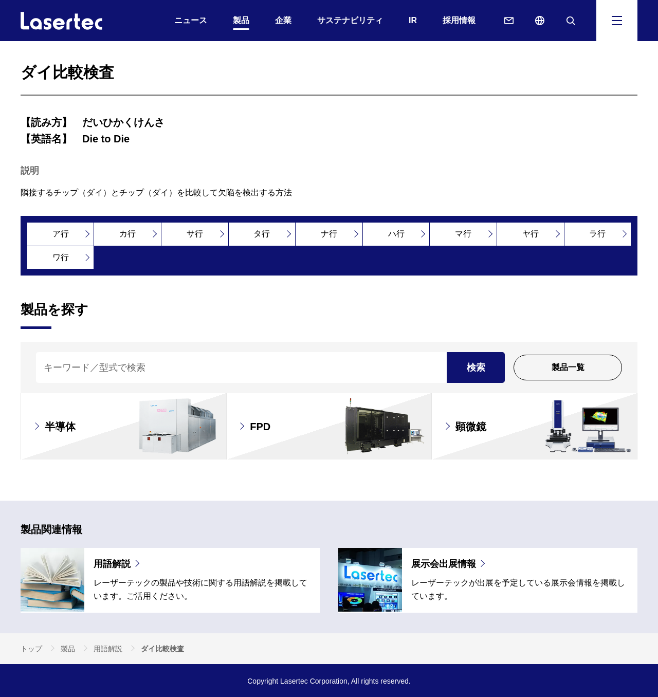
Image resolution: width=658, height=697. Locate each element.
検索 (476, 367)
